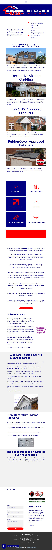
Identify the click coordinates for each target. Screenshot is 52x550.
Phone (8, 514)
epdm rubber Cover (36, 191)
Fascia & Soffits (16, 191)
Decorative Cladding (16, 207)
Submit (15, 528)
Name (8, 505)
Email (8, 510)
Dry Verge (36, 207)
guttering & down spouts (36, 222)
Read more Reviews (26, 308)
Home (23, 10)
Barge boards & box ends (16, 222)
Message (9, 519)
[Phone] (4, 546)
